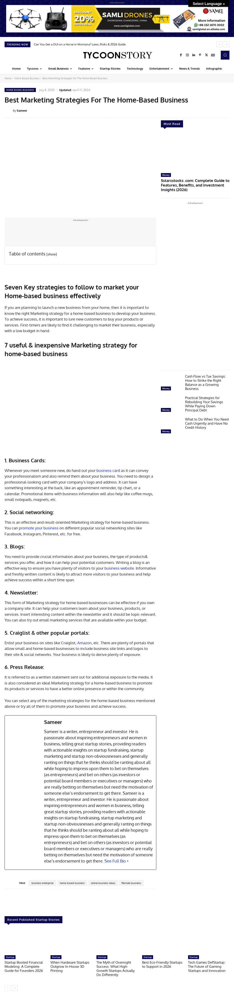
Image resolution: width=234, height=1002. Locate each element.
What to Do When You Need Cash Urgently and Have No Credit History (207, 422)
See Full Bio (115, 860)
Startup (10, 957)
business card (108, 470)
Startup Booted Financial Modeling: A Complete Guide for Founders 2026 (24, 966)
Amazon (84, 642)
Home (8, 78)
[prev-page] (7, 988)
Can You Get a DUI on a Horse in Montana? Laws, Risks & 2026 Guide (80, 44)
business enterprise (42, 883)
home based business (72, 883)
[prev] (219, 44)
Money (166, 174)
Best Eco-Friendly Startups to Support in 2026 (162, 964)
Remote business (131, 883)
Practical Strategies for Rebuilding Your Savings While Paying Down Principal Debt (204, 402)
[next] (226, 44)
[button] (225, 55)
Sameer (22, 110)
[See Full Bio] (128, 861)
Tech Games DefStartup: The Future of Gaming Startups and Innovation (207, 966)
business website (119, 568)
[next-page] (15, 988)
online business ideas (103, 883)
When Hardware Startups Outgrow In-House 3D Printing (70, 966)
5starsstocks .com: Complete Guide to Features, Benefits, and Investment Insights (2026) (194, 184)
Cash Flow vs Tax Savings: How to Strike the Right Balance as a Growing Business (205, 381)
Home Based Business (27, 78)
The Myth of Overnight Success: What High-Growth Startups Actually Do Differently (115, 968)
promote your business (38, 528)
